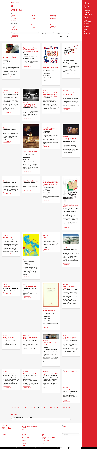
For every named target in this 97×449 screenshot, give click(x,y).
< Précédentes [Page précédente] (16, 407)
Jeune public (53, 17)
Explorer (86, 25)
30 (54, 407)
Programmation (87, 21)
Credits (43, 443)
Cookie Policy (45, 440)
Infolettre (86, 28)
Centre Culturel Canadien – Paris (88, 10)
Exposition (14, 17)
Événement (53, 15)
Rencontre (53, 18)
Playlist (33, 18)
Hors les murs (87, 23)
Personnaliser (77, 447)
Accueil (13, 2)
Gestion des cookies (47, 442)
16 (41, 407)
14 (34, 407)
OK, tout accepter (63, 447)
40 (57, 407)
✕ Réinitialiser (64, 36)
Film (32, 17)
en (87, 36)
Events (17, 2)
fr (84, 36)
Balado (13, 15)
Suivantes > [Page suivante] (66, 407)
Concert (33, 15)
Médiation (86, 26)
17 (44, 407)
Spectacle (14, 20)
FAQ (43, 434)
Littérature (14, 18)
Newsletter (44, 435)
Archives (86, 29)
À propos (86, 20)
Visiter (85, 31)
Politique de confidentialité (48, 437)
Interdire (71, 447)
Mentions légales (46, 439)
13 (31, 407)
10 (25, 407)
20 (51, 407)
